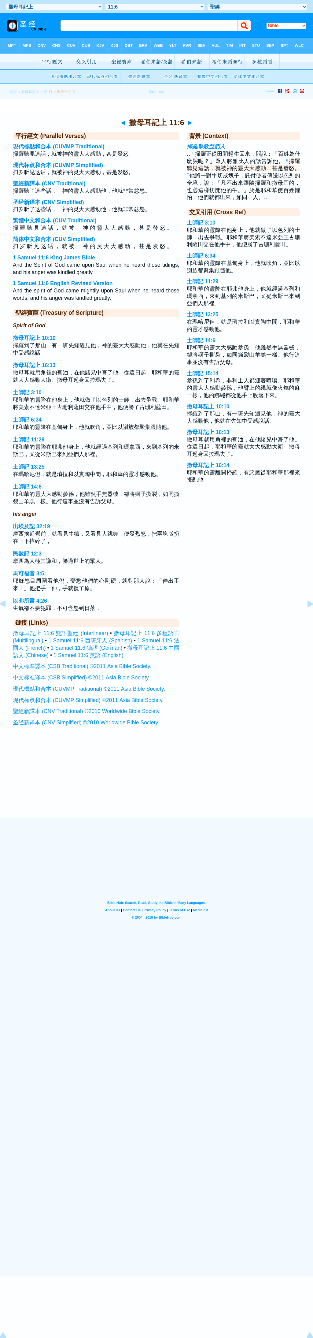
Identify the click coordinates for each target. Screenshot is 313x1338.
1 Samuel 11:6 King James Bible (54, 258)
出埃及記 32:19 (31, 526)
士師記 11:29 (29, 440)
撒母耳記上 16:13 (34, 365)
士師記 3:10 (27, 392)
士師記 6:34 (27, 420)
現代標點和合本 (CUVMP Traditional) (59, 146)
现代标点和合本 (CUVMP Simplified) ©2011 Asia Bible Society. (88, 700)
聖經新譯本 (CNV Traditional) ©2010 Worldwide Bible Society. (87, 711)
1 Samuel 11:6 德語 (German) (87, 648)
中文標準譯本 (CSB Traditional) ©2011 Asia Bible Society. (82, 666)
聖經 (13, 92)
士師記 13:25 (29, 467)
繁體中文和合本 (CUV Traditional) (55, 220)
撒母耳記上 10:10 (34, 338)
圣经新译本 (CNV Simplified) (48, 202)
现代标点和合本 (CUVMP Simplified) (58, 165)
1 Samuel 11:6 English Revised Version (63, 283)
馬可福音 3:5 (28, 574)
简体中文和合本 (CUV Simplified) (54, 239)
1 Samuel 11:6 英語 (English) (88, 655)
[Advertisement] (156, 779)
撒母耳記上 (30, 92)
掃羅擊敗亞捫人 (206, 146)
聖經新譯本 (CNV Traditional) (49, 183)
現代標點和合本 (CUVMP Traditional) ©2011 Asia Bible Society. (89, 689)
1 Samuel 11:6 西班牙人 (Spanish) (90, 640)
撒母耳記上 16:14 (208, 465)
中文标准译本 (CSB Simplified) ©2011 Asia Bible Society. (81, 678)
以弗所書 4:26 (30, 601)
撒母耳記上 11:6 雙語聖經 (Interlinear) (60, 633)
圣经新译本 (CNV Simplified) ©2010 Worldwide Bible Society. (86, 722)
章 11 (48, 92)
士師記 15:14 (203, 373)
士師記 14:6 (27, 487)
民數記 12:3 (27, 554)
